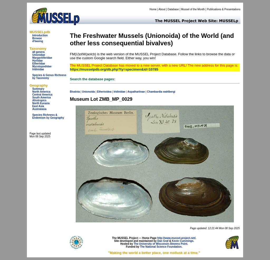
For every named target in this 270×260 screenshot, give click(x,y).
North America (41, 91)
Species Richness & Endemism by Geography (48, 116)
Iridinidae (38, 69)
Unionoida (88, 91)
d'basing (37, 41)
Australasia (39, 109)
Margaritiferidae (42, 57)
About (161, 9)
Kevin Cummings (183, 240)
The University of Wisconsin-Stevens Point (160, 243)
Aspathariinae (136, 91)
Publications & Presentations (223, 9)
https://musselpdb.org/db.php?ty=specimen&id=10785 (114, 69)
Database (173, 9)
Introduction (39, 35)
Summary (38, 88)
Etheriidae (38, 63)
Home (153, 9)
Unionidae (38, 54)
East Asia (38, 106)
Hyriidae (37, 60)
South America (41, 97)
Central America (42, 94)
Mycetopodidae (41, 66)
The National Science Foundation (161, 246)
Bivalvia (75, 91)
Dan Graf (162, 240)
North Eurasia (41, 103)
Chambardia (154, 91)
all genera (38, 52)
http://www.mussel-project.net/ (176, 238)
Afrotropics (39, 100)
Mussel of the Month (193, 9)
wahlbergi (169, 91)
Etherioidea (104, 91)
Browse (37, 38)
